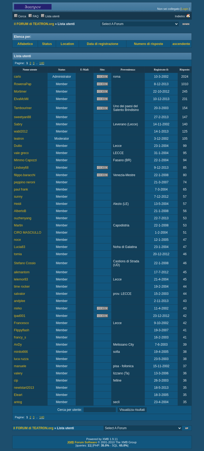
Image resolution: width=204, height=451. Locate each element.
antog (18, 402)
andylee (19, 301)
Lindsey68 (21, 167)
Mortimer (20, 91)
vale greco (21, 153)
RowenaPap (22, 84)
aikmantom (22, 272)
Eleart (18, 395)
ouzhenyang (22, 218)
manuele (20, 366)
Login (184, 8)
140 (41, 63)
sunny (18, 196)
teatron (19, 138)
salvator (19, 294)
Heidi (17, 204)
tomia (18, 254)
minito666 (21, 352)
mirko (18, 308)
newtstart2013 (24, 388)
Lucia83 (19, 247)
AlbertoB (20, 211)
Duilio (18, 146)
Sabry (18, 124)
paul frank (21, 189)
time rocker (22, 286)
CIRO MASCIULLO (27, 232)
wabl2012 (21, 131)
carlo (17, 76)
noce (17, 240)
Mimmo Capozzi (25, 160)
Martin (18, 225)
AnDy (18, 344)
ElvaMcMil (21, 99)
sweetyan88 (22, 117)
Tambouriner (23, 108)
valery (18, 373)
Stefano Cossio (25, 263)
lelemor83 (21, 279)
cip (16, 380)
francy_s (20, 337)
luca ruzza (21, 359)
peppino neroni (24, 182)
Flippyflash (21, 330)
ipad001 (20, 316)
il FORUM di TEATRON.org (34, 24)
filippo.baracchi (24, 175)
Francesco (21, 323)
